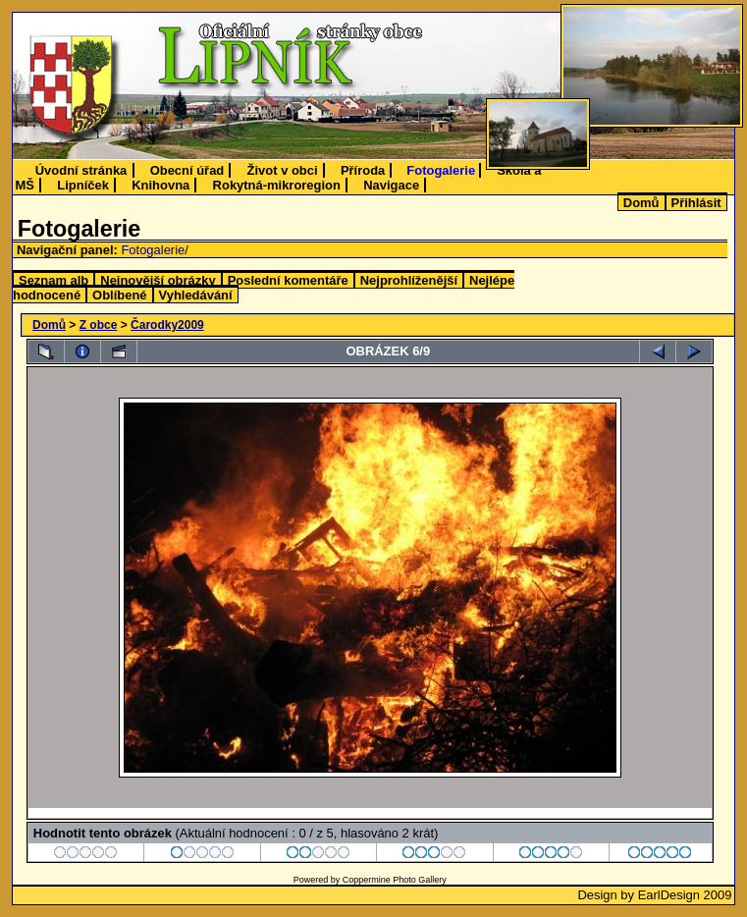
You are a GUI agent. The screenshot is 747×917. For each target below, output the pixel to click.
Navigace (391, 185)
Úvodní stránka (81, 170)
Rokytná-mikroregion (277, 185)
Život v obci (282, 170)
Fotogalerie (440, 170)
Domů (641, 202)
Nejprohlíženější (408, 280)
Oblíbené (119, 295)
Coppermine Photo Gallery (395, 880)
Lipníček (83, 185)
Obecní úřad (187, 170)
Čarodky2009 (167, 325)
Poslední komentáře (288, 280)
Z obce (99, 325)
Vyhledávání (196, 295)
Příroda (363, 170)
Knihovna (160, 185)
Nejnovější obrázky (157, 280)
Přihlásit (696, 202)
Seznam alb (53, 280)
